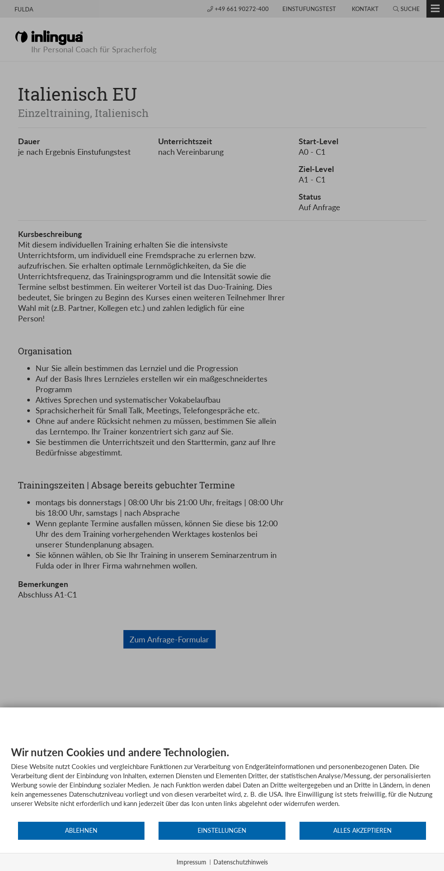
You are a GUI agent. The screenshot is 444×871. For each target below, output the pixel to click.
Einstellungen (222, 830)
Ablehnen (81, 830)
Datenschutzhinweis (240, 862)
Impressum (191, 862)
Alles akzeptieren (362, 830)
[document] (222, 783)
